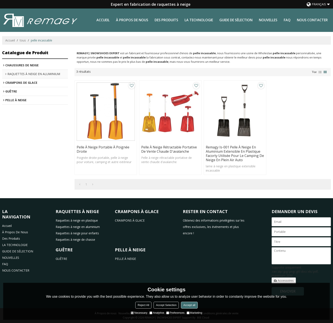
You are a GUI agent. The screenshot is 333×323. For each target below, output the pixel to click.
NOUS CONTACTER (312, 20)
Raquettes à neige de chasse (75, 240)
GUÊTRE (61, 259)
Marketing (194, 312)
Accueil (103, 20)
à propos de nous (132, 20)
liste (320, 72)
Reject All (143, 305)
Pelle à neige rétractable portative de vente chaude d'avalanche (169, 149)
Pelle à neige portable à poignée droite (103, 149)
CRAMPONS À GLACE (130, 220)
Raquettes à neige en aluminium (78, 227)
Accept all (189, 305)
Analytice (157, 312)
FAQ (287, 20)
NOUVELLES (268, 20)
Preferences (175, 312)
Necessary (139, 312)
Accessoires (283, 280)
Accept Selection (166, 305)
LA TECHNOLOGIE (199, 20)
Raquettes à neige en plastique (77, 220)
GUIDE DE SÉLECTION (236, 20)
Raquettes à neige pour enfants (77, 233)
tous (23, 40)
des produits (166, 20)
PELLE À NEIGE (125, 259)
